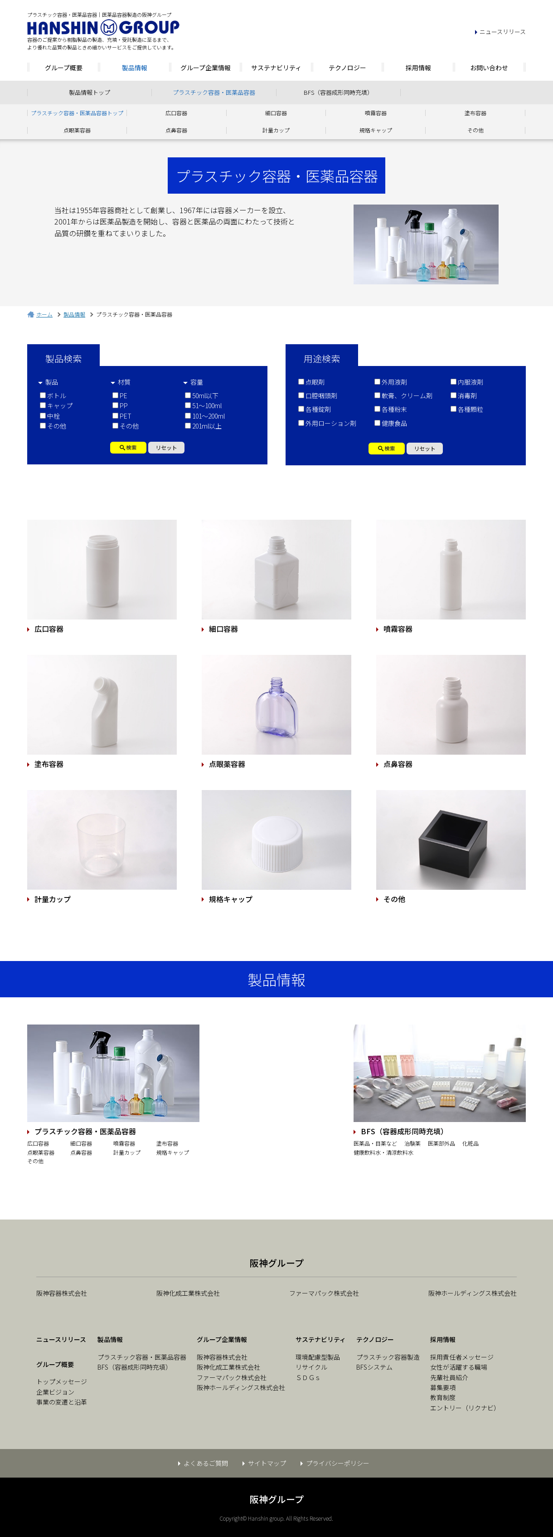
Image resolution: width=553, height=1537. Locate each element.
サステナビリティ (276, 67)
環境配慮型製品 (318, 1356)
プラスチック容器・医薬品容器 (214, 92)
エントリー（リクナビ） (465, 1407)
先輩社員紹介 (449, 1377)
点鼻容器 (176, 130)
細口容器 (276, 113)
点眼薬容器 (77, 130)
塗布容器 (475, 113)
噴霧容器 (376, 113)
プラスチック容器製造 (388, 1356)
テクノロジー (347, 67)
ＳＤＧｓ (308, 1377)
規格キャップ (375, 130)
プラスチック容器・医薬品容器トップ (77, 113)
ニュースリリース (503, 31)
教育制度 (443, 1397)
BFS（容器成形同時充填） (338, 92)
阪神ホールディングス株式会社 (472, 1293)
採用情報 (418, 67)
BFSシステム (374, 1366)
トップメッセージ (61, 1381)
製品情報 (134, 67)
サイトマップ (267, 1463)
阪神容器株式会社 (61, 1293)
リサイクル (311, 1366)
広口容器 (176, 113)
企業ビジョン (55, 1391)
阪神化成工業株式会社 (188, 1293)
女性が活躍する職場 (458, 1366)
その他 (475, 130)
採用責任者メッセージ (462, 1356)
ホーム (44, 314)
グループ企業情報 (205, 67)
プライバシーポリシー (337, 1463)
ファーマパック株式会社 (324, 1293)
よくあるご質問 (206, 1463)
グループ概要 (63, 67)
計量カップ (276, 130)
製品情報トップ (89, 92)
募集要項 (443, 1387)
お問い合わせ (489, 67)
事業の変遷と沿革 (61, 1401)
